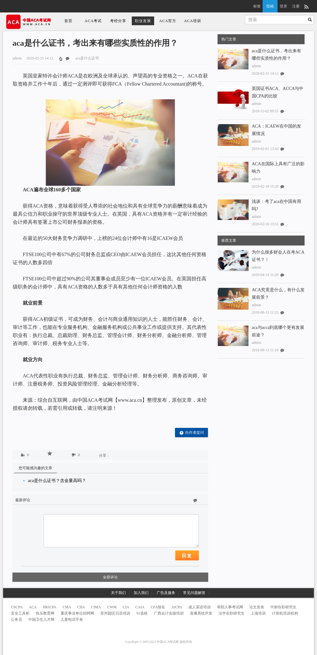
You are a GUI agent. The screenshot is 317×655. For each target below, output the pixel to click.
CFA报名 (158, 607)
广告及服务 (166, 593)
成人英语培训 (199, 607)
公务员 (16, 619)
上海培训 (258, 613)
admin (256, 66)
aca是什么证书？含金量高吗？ (57, 480)
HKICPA (50, 607)
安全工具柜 (20, 613)
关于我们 (118, 593)
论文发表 (256, 607)
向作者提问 (191, 432)
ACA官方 (167, 21)
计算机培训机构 (285, 613)
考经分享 (118, 21)
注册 (296, 6)
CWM (112, 607)
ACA (33, 607)
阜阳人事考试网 (230, 607)
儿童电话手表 (72, 619)
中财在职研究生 (283, 607)
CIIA (81, 607)
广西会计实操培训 (169, 613)
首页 (68, 21)
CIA (126, 607)
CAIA (140, 607)
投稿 (270, 6)
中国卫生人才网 (41, 619)
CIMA (96, 607)
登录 (283, 6)
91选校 (142, 613)
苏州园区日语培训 (115, 613)
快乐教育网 (45, 613)
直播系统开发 (201, 613)
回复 (187, 555)
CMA (67, 607)
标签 (257, 6)
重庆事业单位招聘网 (77, 613)
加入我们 (141, 593)
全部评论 (110, 577)
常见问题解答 (194, 593)
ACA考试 (93, 21)
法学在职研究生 (231, 613)
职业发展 (143, 21)
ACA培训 (192, 21)
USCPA (17, 607)
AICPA (176, 607)
